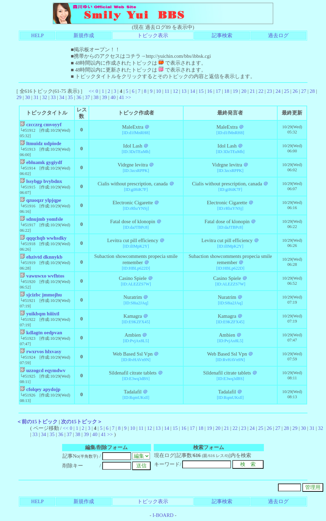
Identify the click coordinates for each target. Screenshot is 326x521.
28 (312, 91)
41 (121, 97)
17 (218, 91)
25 (286, 91)
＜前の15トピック (37, 421)
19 (235, 91)
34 (62, 97)
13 (184, 91)
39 (104, 97)
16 (209, 91)
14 (192, 91)
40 (113, 97)
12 (175, 91)
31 (36, 97)
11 (166, 91)
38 (95, 97)
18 (226, 91)
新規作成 (83, 35)
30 (27, 97)
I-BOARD (162, 515)
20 (243, 91)
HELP (37, 35)
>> (128, 97)
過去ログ (278, 35)
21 (252, 91)
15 (201, 91)
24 (278, 91)
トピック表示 (152, 35)
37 (87, 97)
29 (19, 97)
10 (158, 91)
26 (295, 91)
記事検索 (222, 35)
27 (303, 91)
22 (261, 91)
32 (44, 97)
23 (269, 91)
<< (91, 91)
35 (70, 97)
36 (78, 97)
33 (53, 97)
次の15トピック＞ (81, 421)
